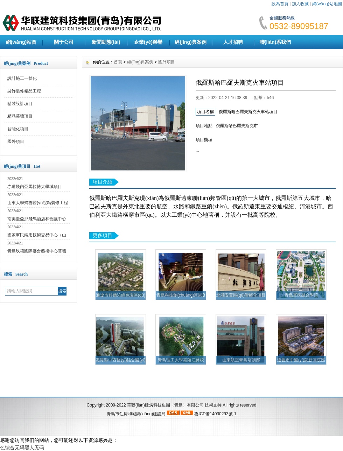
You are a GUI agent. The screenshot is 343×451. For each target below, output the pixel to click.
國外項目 (15, 141)
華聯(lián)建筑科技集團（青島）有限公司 (165, 405)
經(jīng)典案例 (190, 42)
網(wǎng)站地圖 (327, 3)
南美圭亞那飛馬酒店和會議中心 (36, 218)
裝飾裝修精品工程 (24, 91)
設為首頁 (280, 3)
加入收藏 (300, 3)
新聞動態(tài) (106, 42)
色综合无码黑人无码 (22, 447)
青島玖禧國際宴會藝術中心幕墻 (36, 251)
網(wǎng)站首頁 (21, 49)
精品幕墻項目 (20, 116)
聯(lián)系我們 (275, 42)
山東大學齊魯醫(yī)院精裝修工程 (37, 202)
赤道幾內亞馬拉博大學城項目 (34, 186)
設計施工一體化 (22, 78)
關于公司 (64, 42)
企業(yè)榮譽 (148, 42)
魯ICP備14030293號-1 (215, 413)
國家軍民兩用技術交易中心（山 (36, 235)
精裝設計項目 (20, 103)
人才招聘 (233, 42)
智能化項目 (17, 128)
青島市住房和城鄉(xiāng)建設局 (136, 413)
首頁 (118, 62)
